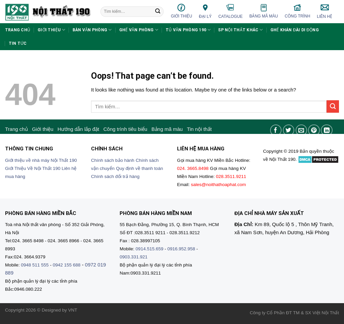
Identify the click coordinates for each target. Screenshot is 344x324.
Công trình (297, 11)
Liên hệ (324, 11)
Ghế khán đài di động (294, 30)
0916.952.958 (181, 248)
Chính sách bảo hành (112, 160)
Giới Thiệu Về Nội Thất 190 (32, 168)
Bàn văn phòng (92, 30)
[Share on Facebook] (276, 130)
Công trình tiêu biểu (125, 129)
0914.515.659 (150, 248)
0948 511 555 (35, 264)
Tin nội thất (199, 129)
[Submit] (158, 11)
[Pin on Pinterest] (314, 130)
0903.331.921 (133, 256)
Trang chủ (17, 30)
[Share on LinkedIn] (327, 130)
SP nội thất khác (240, 30)
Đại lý (205, 11)
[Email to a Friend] (301, 130)
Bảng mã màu (263, 11)
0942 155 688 (67, 264)
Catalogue (230, 11)
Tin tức (18, 43)
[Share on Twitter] (289, 130)
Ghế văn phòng (139, 30)
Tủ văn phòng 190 (188, 30)
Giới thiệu (181, 11)
